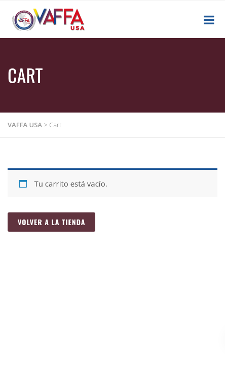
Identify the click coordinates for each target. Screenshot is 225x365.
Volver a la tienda (51, 221)
